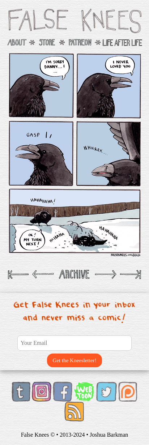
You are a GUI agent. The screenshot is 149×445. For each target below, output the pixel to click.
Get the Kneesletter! (75, 360)
